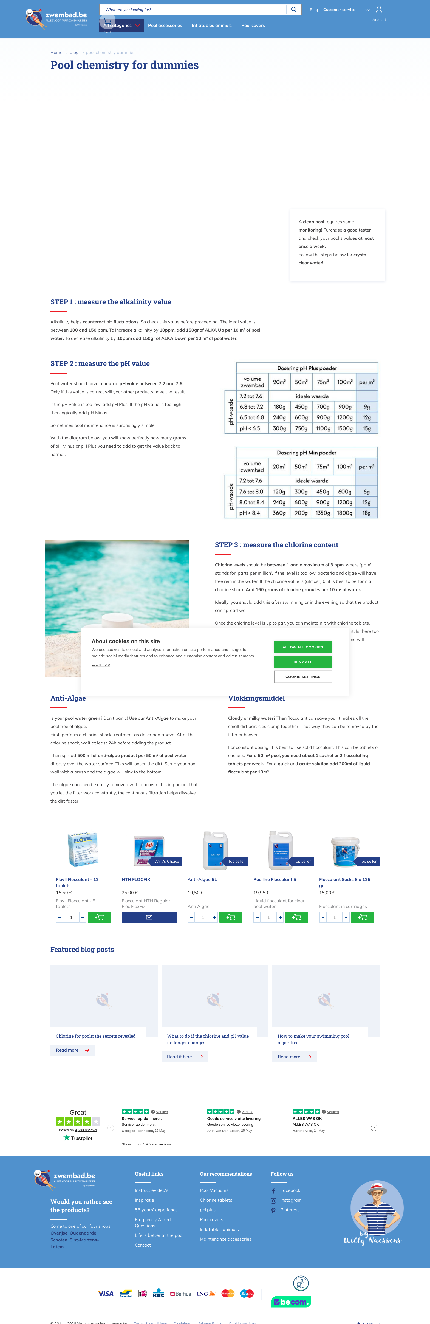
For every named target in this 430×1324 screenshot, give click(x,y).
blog (74, 52)
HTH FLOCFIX (136, 879)
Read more (67, 1050)
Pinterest (290, 1209)
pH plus (208, 1209)
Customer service (338, 9)
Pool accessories (165, 25)
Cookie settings (305, 676)
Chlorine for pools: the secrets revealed (96, 1036)
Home (56, 52)
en (363, 9)
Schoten (58, 1240)
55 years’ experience (156, 1209)
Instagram (291, 1200)
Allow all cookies (305, 647)
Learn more (101, 664)
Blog (312, 9)
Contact (143, 1245)
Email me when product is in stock (149, 917)
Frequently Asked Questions (153, 1222)
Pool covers (253, 25)
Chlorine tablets (216, 1200)
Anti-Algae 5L (202, 879)
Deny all (305, 662)
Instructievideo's (151, 1190)
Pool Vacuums (214, 1190)
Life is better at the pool (159, 1235)
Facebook (290, 1190)
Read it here (179, 1056)
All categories (117, 25)
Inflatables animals (212, 25)
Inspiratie (144, 1200)
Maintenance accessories (225, 1239)
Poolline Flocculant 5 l (275, 879)
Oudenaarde (83, 1233)
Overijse (58, 1233)
